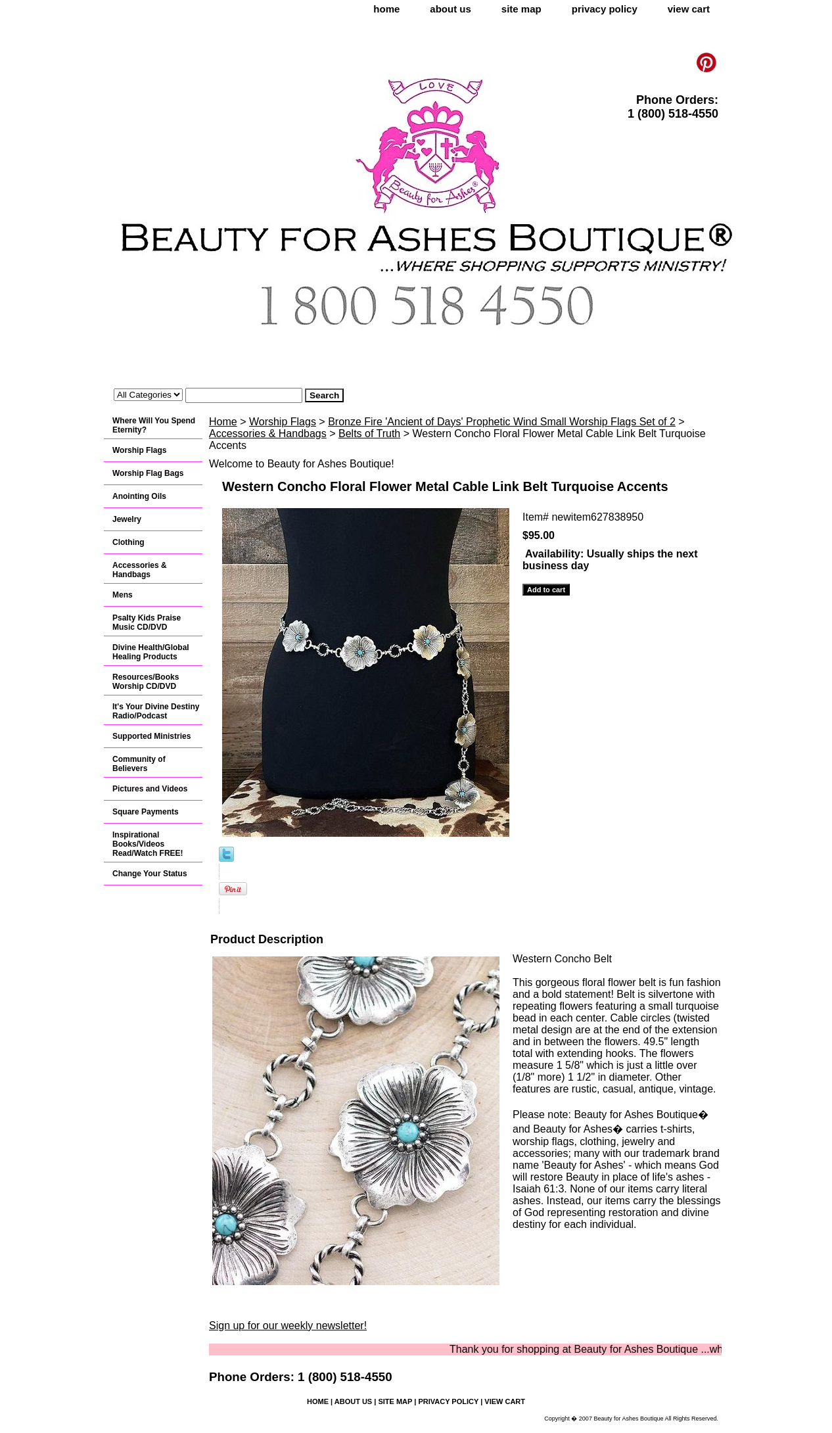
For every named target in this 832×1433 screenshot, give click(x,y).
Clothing (128, 542)
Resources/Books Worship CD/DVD (145, 681)
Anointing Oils (139, 496)
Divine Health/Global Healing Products (150, 652)
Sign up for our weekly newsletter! (288, 1325)
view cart (689, 8)
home (386, 8)
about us (450, 8)
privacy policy (604, 8)
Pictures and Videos (150, 788)
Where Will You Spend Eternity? (153, 425)
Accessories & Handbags (268, 433)
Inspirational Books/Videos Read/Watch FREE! (147, 844)
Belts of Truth (369, 433)
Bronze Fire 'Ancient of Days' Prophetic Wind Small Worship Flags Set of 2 (502, 421)
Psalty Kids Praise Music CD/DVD (146, 622)
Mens (122, 594)
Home (223, 421)
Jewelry (126, 519)
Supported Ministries (151, 736)
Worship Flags (282, 421)
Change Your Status (149, 873)
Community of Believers (139, 764)
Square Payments (145, 811)
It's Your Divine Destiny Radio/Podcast (155, 711)
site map (521, 8)
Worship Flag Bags (147, 473)
